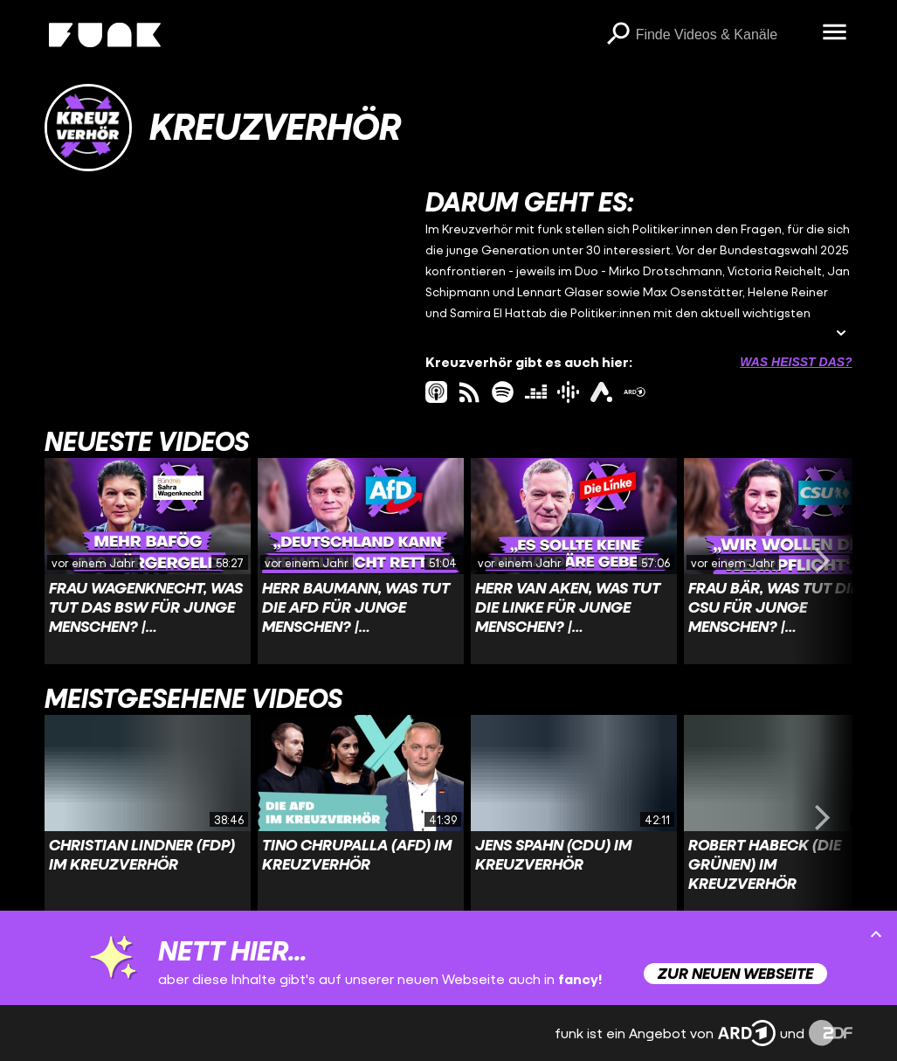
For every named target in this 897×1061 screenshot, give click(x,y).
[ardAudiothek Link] (601, 392)
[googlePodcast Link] (568, 392)
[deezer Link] (536, 392)
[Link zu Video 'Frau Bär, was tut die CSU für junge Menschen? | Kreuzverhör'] (787, 561)
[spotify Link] (503, 392)
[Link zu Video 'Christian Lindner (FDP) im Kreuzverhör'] (148, 818)
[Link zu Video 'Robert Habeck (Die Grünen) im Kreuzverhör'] (787, 818)
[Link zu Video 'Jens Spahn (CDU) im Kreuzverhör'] (574, 818)
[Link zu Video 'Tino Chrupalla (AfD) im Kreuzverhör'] (361, 818)
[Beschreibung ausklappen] (841, 334)
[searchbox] (723, 35)
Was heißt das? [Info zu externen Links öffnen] (796, 362)
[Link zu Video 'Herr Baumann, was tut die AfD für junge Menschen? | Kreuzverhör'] (361, 561)
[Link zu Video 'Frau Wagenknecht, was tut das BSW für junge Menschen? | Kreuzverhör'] (148, 561)
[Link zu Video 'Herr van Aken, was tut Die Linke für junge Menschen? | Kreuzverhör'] (574, 561)
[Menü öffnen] (835, 33)
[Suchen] (618, 35)
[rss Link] (469, 392)
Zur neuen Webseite (735, 973)
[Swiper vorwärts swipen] (822, 561)
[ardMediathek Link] (634, 392)
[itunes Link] (436, 392)
